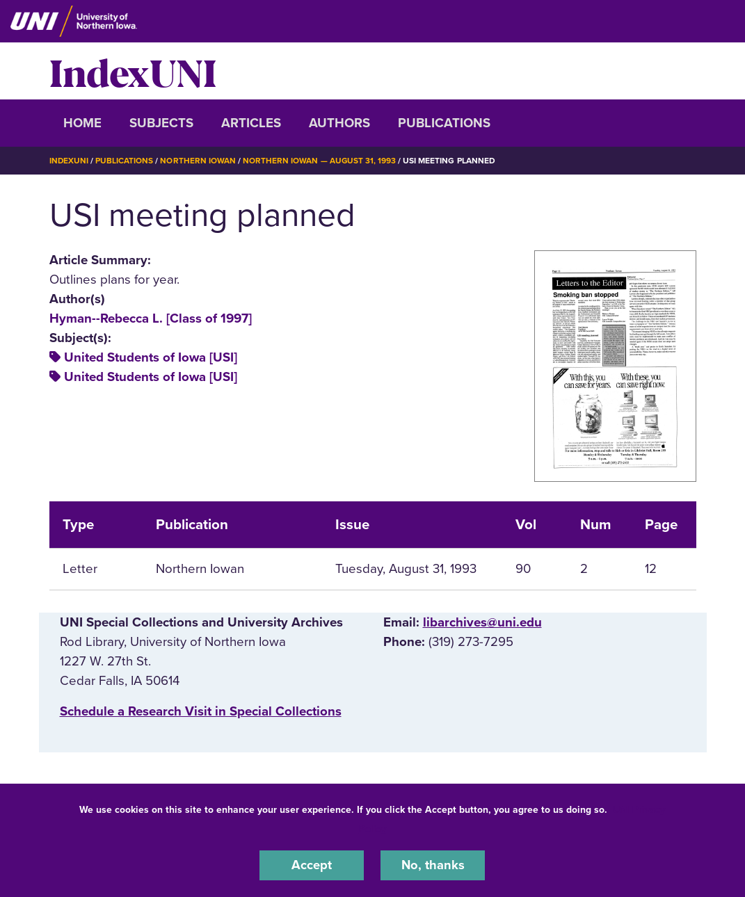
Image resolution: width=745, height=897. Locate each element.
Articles (251, 123)
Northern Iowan (198, 160)
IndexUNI (132, 71)
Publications (444, 123)
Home (82, 123)
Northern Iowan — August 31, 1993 (320, 160)
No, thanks (433, 865)
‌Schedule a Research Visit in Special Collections (201, 711)
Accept (311, 865)
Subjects (161, 123)
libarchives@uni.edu (482, 622)
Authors (339, 123)
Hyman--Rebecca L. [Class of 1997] (150, 317)
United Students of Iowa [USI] (150, 357)
